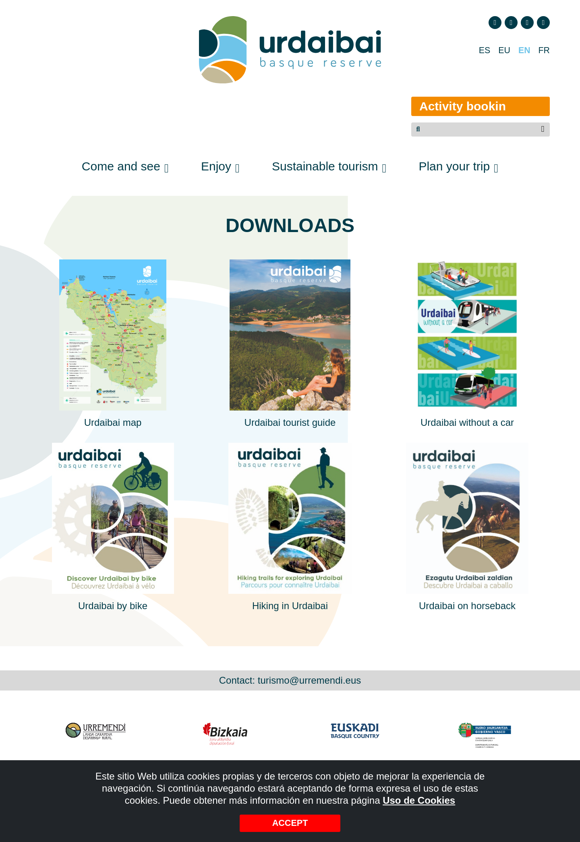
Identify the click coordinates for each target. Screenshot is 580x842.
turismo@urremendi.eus (309, 680)
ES (479, 51)
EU (500, 51)
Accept (290, 822)
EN (522, 51)
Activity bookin (452, 106)
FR (543, 51)
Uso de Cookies (419, 799)
